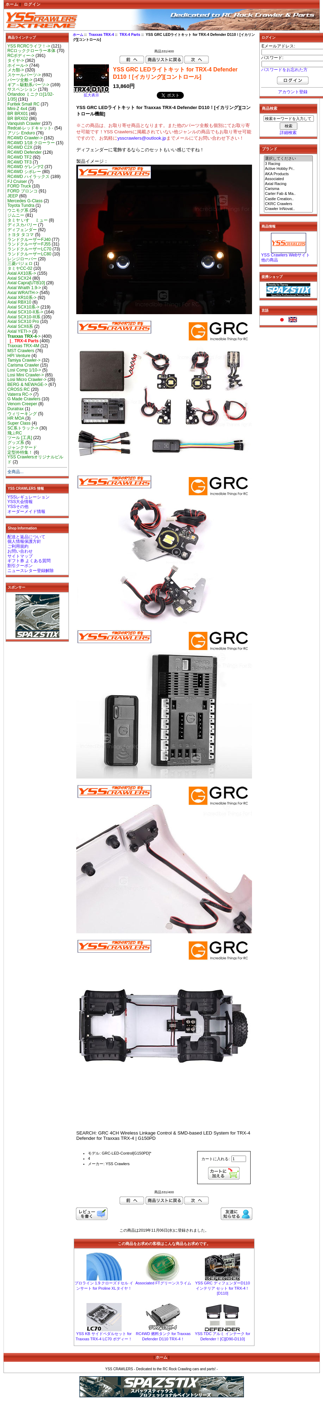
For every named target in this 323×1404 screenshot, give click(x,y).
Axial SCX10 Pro (23, 321)
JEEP (12, 195)
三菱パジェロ (20, 263)
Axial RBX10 (19, 302)
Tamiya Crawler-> (23, 360)
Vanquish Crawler (24, 123)
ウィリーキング (22, 413)
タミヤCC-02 (19, 268)
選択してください (288, 158)
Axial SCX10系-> (23, 307)
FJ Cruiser (17, 181)
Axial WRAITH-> (22, 292)
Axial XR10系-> (22, 297)
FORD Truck (19, 186)
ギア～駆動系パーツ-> (28, 84)
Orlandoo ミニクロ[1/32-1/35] (30, 97)
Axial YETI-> (19, 331)
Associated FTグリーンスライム (163, 1283)
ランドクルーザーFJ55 (29, 244)
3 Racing (288, 163)
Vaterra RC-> (19, 394)
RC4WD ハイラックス (28, 176)
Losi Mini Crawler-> (25, 375)
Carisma (288, 188)
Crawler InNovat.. (288, 209)
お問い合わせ (20, 551)
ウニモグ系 (17, 210)
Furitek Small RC (23, 104)
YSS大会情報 (20, 501)
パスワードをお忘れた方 (284, 69)
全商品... (15, 471)
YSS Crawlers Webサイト (285, 255)
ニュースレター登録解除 (30, 570)
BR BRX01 (17, 113)
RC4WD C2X (19, 147)
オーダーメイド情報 (26, 511)
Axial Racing (288, 184)
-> (23, 336)
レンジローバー (22, 258)
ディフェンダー (22, 229)
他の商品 (269, 260)
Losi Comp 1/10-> (24, 370)
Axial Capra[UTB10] (26, 282)
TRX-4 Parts (129, 35)
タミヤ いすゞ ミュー (27, 220)
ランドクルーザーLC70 (29, 249)
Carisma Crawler (23, 365)
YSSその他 (17, 506)
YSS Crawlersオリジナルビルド (35, 459)
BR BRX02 (17, 118)
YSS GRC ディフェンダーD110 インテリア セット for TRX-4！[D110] (222, 1288)
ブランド (269, 149)
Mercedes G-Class (25, 200)
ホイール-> (17, 65)
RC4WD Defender (24, 152)
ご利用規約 (17, 546)
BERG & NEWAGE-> (27, 384)
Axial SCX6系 (20, 326)
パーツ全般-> (19, 79)
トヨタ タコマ (20, 234)
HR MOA (15, 418)
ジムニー (15, 215)
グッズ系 (15, 442)
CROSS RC (18, 389)
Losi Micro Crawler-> (26, 379)
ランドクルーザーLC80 (29, 254)
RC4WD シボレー (24, 171)
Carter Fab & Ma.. (288, 193)
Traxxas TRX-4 (101, 35)
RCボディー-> (20, 55)
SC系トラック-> (22, 428)
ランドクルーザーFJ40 (29, 239)
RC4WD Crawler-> (25, 137)
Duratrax (15, 408)
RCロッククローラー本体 (31, 50)
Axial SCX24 (19, 278)
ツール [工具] (19, 437)
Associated (288, 179)
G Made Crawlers (23, 398)
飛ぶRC (14, 433)
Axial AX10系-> (21, 273)
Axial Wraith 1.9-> (24, 287)
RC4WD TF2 (19, 157)
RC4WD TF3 (19, 162)
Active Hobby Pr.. (288, 168)
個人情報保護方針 (24, 541)
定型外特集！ (20, 452)
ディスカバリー (22, 224)
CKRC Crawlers (288, 204)
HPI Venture (18, 355)
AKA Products (288, 174)
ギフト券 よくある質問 (29, 560)
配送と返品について (26, 536)
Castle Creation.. (288, 199)
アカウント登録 (293, 91)
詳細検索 (288, 132)
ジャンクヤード (22, 447)
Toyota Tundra (20, 205)
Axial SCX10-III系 (23, 317)
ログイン (32, 4)
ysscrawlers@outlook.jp (141, 138)
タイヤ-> (15, 60)
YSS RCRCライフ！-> (28, 46)
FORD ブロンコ (22, 191)
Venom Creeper (22, 403)
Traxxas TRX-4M (23, 345)
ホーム (12, 4)
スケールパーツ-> (24, 74)
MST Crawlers (20, 350)
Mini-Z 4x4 (17, 108)
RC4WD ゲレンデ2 (25, 166)
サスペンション (22, 89)
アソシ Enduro (21, 133)
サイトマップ (20, 556)
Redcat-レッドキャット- (30, 128)
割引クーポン (20, 565)
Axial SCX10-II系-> (25, 312)
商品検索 (269, 108)
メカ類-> (15, 70)
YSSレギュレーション (28, 497)
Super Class (19, 423)
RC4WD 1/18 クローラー (31, 142)
